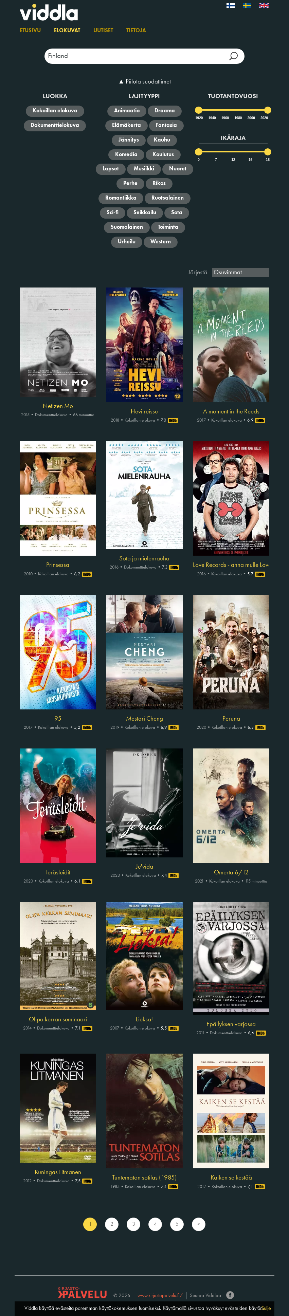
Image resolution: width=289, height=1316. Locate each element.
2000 (251, 118)
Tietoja (136, 31)
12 (233, 160)
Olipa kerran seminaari (58, 1019)
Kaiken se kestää (231, 1177)
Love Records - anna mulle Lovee (231, 565)
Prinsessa (57, 565)
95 (57, 719)
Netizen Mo (58, 406)
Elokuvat (67, 31)
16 (250, 160)
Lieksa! (144, 1019)
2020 (263, 118)
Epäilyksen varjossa (231, 1024)
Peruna (231, 719)
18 (268, 160)
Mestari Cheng (144, 719)
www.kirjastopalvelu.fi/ (160, 1295)
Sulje (266, 1308)
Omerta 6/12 (231, 872)
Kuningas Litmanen (58, 1172)
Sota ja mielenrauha (144, 558)
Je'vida (144, 867)
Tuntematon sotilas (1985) (144, 1177)
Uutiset (103, 31)
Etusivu (30, 31)
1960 (224, 118)
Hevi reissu (144, 411)
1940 (211, 118)
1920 (198, 118)
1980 (237, 118)
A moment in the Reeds (231, 411)
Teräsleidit (58, 872)
